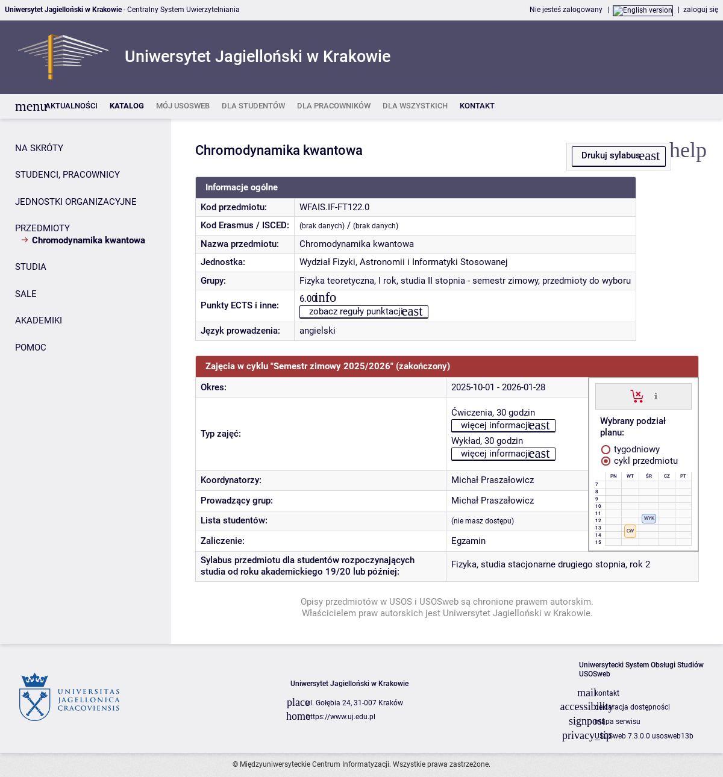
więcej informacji (495, 425)
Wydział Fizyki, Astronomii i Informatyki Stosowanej (403, 262)
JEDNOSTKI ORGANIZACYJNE (76, 201)
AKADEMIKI (38, 320)
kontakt (607, 693)
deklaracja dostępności (632, 707)
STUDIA (30, 266)
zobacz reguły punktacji (356, 311)
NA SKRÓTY (39, 148)
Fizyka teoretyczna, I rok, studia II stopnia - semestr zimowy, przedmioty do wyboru (465, 280)
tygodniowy (630, 449)
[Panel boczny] (85, 381)
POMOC (30, 347)
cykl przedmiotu (639, 460)
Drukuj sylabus (610, 155)
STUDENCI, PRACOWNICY (67, 174)
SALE (26, 294)
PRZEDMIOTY (42, 228)
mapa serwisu (617, 721)
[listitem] (71, 106)
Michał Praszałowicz (492, 480)
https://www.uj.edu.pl (340, 717)
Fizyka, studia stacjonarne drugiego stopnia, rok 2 (550, 564)
